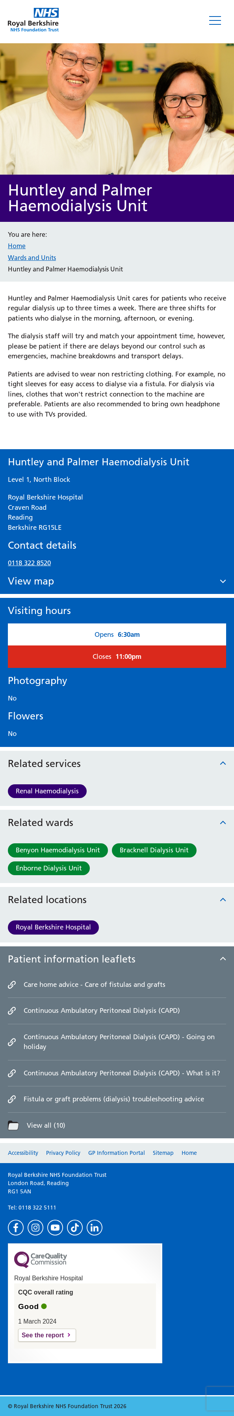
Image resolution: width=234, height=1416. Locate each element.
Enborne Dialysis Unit (49, 868)
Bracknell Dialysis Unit (154, 850)
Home (17, 246)
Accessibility (23, 1152)
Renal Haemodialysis (47, 791)
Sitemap (163, 1152)
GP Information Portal (116, 1152)
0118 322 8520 (29, 563)
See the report (43, 1335)
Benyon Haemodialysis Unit (58, 850)
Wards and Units (32, 258)
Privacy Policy (63, 1152)
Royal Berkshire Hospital (53, 927)
